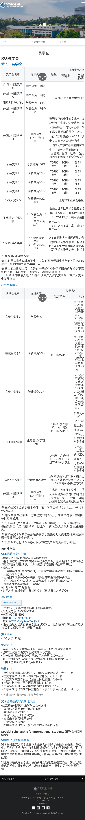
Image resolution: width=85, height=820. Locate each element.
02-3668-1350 (25, 611)
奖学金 (63, 42)
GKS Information (9, 603)
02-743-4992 (16, 614)
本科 (5, 42)
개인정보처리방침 (42, 794)
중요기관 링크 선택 (51, 778)
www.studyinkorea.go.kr (24, 621)
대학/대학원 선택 (8, 778)
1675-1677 (50, 800)
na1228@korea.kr (20, 618)
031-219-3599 (40, 800)
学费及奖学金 (38, 42)
